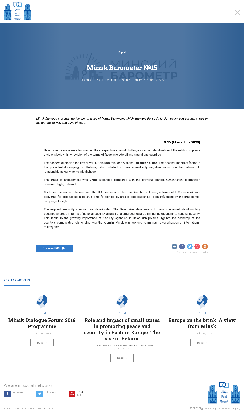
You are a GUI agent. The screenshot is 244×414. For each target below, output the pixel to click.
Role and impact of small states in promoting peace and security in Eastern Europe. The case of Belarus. (122, 329)
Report (122, 52)
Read (42, 342)
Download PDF (54, 248)
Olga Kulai (85, 79)
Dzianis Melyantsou (106, 79)
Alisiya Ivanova (145, 345)
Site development (213, 408)
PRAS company (232, 408)
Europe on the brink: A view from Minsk (202, 323)
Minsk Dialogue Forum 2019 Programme (42, 323)
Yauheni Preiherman (133, 79)
